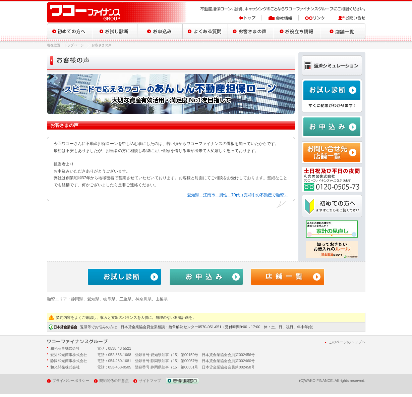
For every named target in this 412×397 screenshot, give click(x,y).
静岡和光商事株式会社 (68, 361)
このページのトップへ (347, 342)
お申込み (160, 31)
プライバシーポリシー (70, 381)
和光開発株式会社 (65, 367)
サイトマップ (150, 381)
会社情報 (280, 17)
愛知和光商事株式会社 (68, 355)
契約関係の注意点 (114, 381)
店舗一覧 (342, 31)
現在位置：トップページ (65, 45)
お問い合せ (348, 17)
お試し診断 (114, 31)
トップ (250, 17)
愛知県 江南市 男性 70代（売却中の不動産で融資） (237, 195)
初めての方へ (69, 31)
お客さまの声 (250, 31)
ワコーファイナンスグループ (117, 12)
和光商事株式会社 (65, 348)
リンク (315, 17)
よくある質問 (205, 31)
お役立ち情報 (296, 31)
